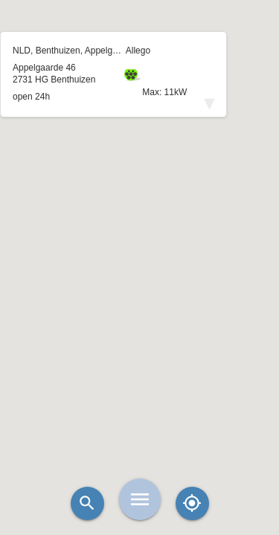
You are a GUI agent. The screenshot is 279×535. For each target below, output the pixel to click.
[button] (140, 230)
